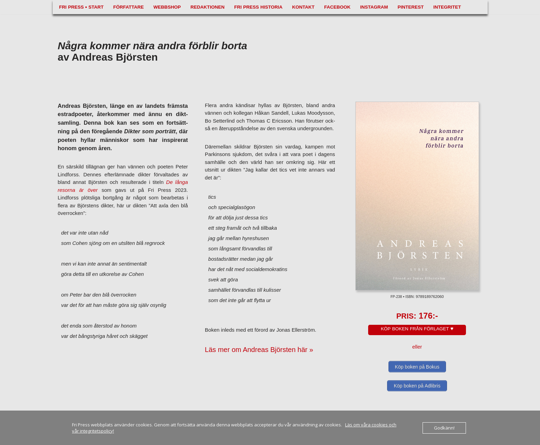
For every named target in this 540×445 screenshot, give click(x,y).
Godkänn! (444, 428)
